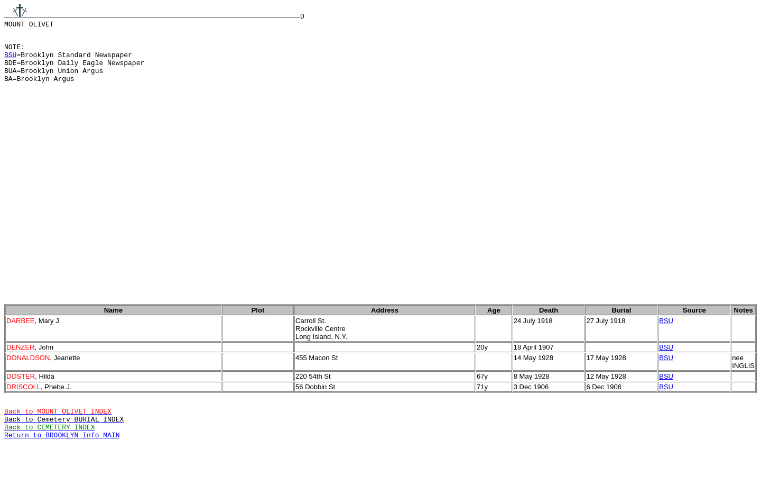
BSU (10, 61)
